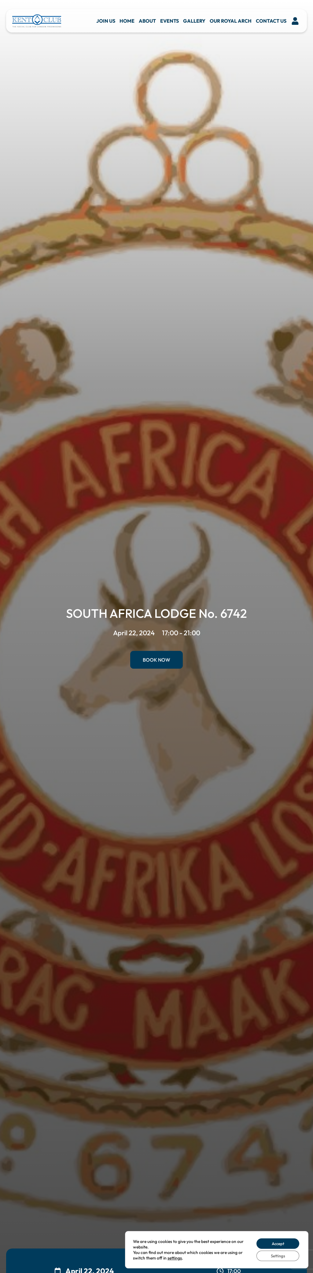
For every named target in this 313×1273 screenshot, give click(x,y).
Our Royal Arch (231, 21)
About (147, 21)
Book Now (156, 660)
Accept (276, 1242)
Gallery (194, 21)
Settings (276, 1255)
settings (175, 1257)
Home (127, 21)
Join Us (105, 21)
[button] (295, 21)
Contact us (271, 21)
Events (169, 21)
